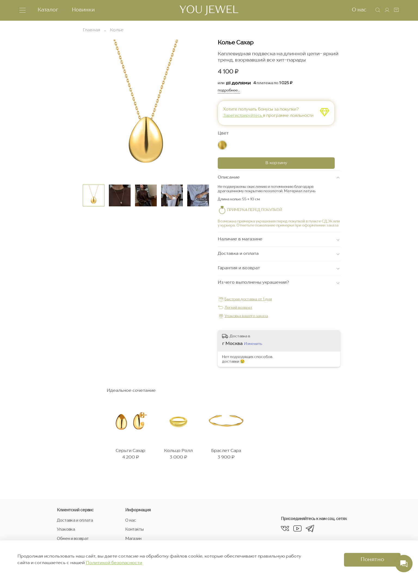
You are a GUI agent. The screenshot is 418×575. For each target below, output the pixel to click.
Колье (117, 30)
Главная (91, 30)
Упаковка (66, 529)
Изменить (253, 344)
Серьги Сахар (129, 456)
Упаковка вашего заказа (246, 317)
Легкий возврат (238, 308)
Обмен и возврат (73, 539)
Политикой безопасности (114, 563)
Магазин (133, 539)
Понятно (372, 559)
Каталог (48, 10)
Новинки (83, 10)
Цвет (223, 133)
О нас (359, 10)
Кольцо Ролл (182, 456)
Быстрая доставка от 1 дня (248, 300)
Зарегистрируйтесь (243, 116)
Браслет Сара (236, 456)
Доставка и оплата (75, 520)
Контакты (134, 529)
